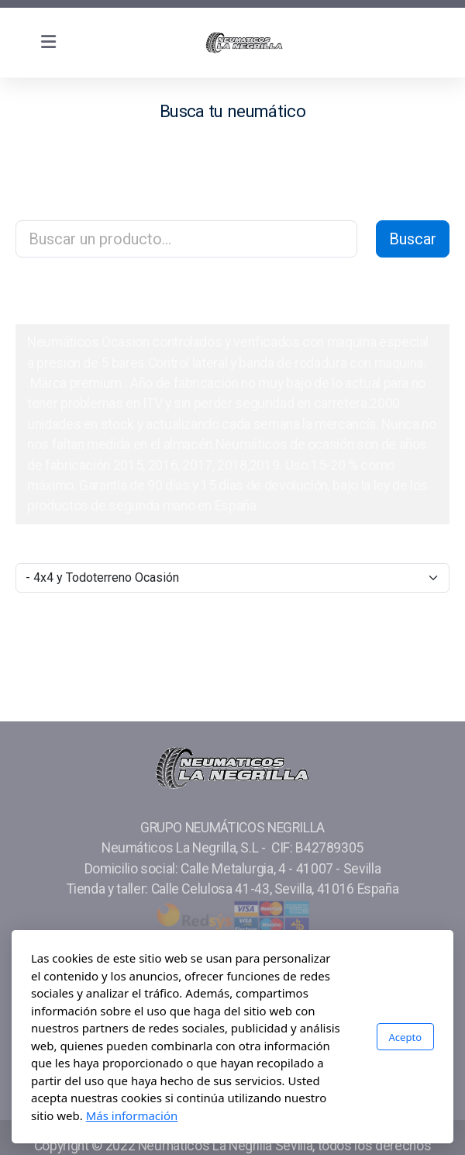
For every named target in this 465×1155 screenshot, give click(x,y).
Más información (132, 1115)
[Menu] (48, 42)
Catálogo (62, 298)
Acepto (405, 1037)
